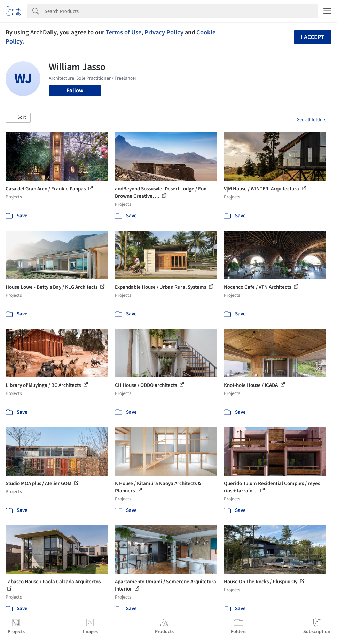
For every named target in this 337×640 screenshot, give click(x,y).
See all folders (311, 119)
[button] (18, 118)
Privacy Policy (163, 32)
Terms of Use (123, 32)
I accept (312, 37)
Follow (74, 90)
